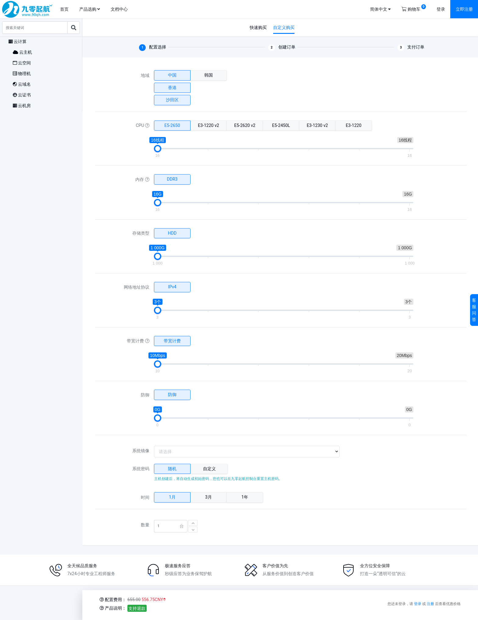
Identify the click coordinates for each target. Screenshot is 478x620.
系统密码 (140, 468)
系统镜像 (140, 450)
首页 (64, 9)
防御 (145, 394)
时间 (145, 497)
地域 (145, 75)
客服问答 (474, 310)
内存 (142, 179)
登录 (441, 9)
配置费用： (113, 599)
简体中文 (380, 9)
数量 (145, 524)
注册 (430, 604)
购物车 (413, 8)
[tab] (172, 469)
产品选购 (89, 9)
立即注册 (464, 9)
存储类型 (140, 233)
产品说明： (113, 608)
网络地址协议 (136, 287)
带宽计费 (138, 340)
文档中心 (119, 9)
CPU (142, 125)
